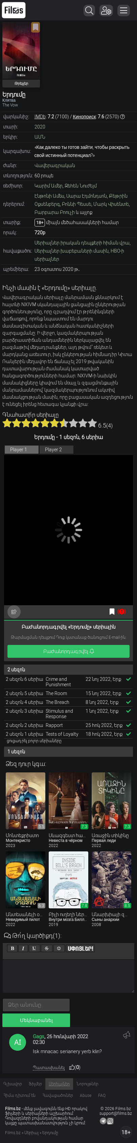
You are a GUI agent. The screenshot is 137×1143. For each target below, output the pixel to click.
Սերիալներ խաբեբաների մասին (72, 251)
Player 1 (18, 449)
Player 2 (53, 449)
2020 (40, 127)
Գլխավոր (12, 1084)
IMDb (40, 116)
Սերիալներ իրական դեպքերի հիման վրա (82, 242)
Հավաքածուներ (57, 1095)
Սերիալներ (59, 1084)
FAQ (102, 1095)
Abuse (85, 1095)
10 (92, 423)
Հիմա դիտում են (19, 1095)
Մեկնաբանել (36, 1020)
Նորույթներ (87, 1084)
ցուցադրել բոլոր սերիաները (34, 740)
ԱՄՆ (40, 137)
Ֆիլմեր (35, 1084)
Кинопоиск (84, 116)
